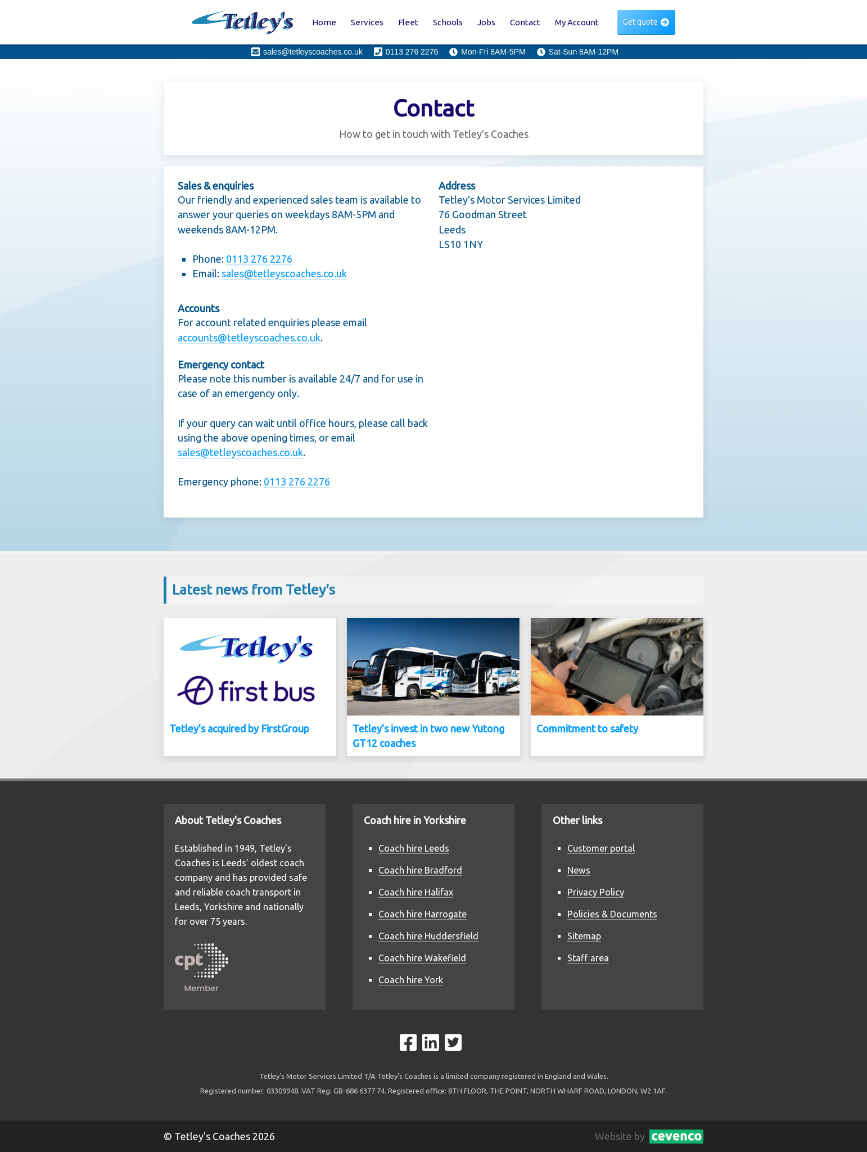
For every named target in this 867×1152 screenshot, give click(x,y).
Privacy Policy (595, 892)
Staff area (588, 958)
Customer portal (601, 848)
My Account (577, 22)
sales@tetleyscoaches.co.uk (284, 273)
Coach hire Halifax (415, 892)
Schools (448, 22)
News (578, 870)
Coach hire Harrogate (422, 914)
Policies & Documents (612, 914)
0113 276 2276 (259, 258)
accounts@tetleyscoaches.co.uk (249, 337)
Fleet (408, 22)
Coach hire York (410, 980)
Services (367, 22)
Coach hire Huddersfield (428, 936)
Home (324, 22)
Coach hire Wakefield (422, 958)
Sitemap (584, 936)
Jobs (486, 22)
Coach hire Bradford (420, 870)
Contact (525, 22)
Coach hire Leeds (413, 848)
